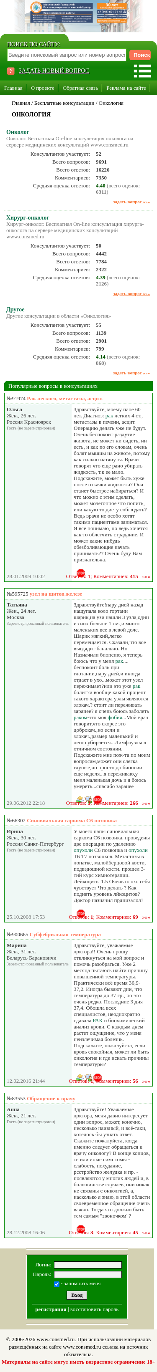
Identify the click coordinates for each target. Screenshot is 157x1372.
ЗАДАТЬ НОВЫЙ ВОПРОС (54, 71)
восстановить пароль (94, 1309)
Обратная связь (80, 88)
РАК (98, 1020)
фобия (115, 717)
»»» (146, 576)
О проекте (42, 88)
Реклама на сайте (126, 88)
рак (109, 415)
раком (80, 717)
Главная (13, 88)
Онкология (111, 103)
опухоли (83, 850)
